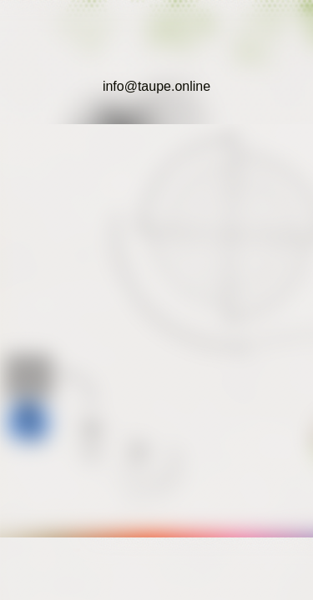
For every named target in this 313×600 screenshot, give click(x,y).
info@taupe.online (156, 86)
